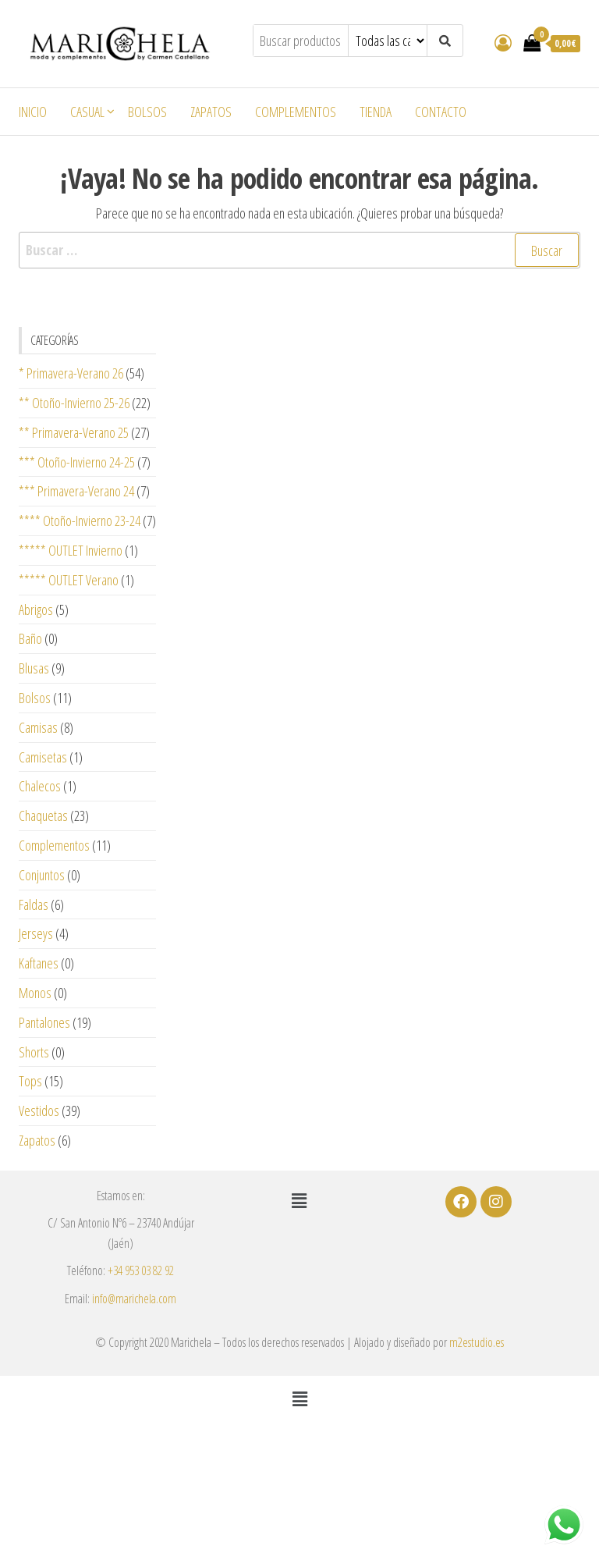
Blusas (34, 668)
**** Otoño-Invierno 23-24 (79, 520)
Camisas (38, 727)
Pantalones (44, 1022)
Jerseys (36, 933)
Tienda (376, 111)
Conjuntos (42, 874)
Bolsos (147, 111)
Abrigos (36, 609)
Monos (35, 992)
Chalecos (40, 785)
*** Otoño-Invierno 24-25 (77, 462)
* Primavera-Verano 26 (71, 373)
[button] (299, 1201)
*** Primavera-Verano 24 (76, 491)
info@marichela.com (134, 1298)
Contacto (440, 111)
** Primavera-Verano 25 (74, 432)
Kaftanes (38, 963)
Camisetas (43, 757)
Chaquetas (43, 815)
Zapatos (211, 111)
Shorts (34, 1052)
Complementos (295, 111)
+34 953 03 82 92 (141, 1270)
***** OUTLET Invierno (70, 550)
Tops (30, 1080)
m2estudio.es (476, 1342)
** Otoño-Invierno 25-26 (74, 402)
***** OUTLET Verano (69, 579)
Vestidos (39, 1110)
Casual (87, 111)
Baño (30, 638)
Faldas (33, 904)
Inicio (33, 111)
